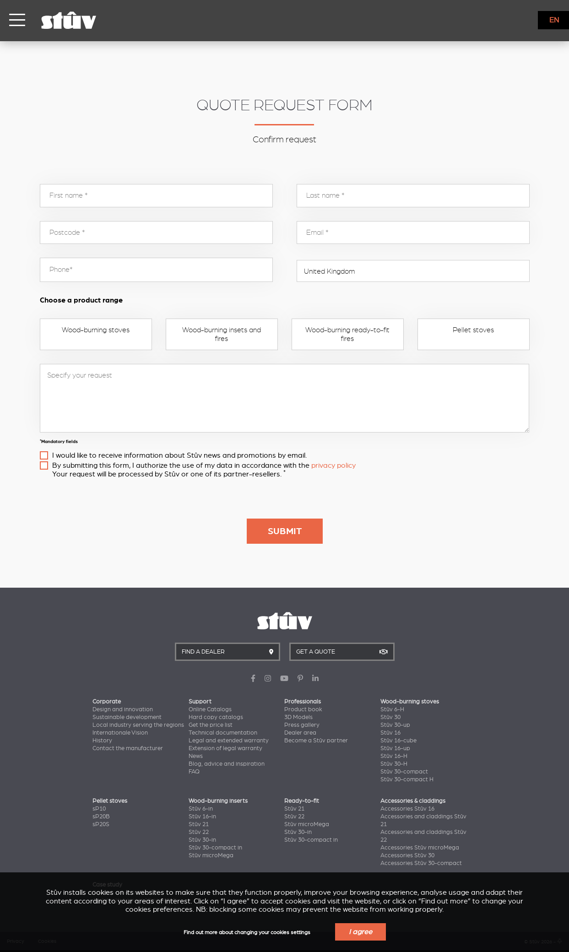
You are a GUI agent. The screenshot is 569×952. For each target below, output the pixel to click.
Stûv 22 (199, 832)
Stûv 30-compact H (407, 779)
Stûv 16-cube (398, 740)
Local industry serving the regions (138, 725)
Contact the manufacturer (127, 748)
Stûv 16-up (395, 748)
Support (200, 701)
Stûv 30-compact (404, 771)
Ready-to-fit (301, 801)
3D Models (298, 717)
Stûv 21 (199, 824)
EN (554, 20)
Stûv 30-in (202, 840)
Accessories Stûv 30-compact (421, 863)
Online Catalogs (210, 709)
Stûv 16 (390, 733)
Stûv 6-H (392, 709)
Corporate (106, 701)
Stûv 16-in (202, 816)
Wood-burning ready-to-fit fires (347, 334)
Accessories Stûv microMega (419, 847)
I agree (360, 932)
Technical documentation (223, 733)
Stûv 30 (390, 717)
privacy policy (333, 465)
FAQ (194, 771)
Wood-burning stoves (96, 330)
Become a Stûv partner (316, 740)
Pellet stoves (473, 330)
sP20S (100, 824)
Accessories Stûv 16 (407, 809)
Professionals (302, 701)
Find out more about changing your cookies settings (247, 933)
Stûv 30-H (393, 764)
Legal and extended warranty (229, 740)
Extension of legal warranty (225, 748)
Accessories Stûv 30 (407, 855)
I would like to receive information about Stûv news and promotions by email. (179, 455)
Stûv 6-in (201, 809)
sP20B (101, 816)
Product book (303, 709)
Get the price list (211, 725)
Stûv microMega (211, 855)
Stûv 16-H (393, 756)
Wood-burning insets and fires (221, 334)
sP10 (99, 809)
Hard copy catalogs (216, 717)
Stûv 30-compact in (215, 847)
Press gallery (302, 725)
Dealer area (300, 733)
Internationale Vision (120, 733)
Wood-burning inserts (218, 801)
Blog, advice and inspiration (227, 764)
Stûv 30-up (395, 725)
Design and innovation (122, 709)
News (196, 756)
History (102, 740)
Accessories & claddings (412, 801)
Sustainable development (127, 717)
